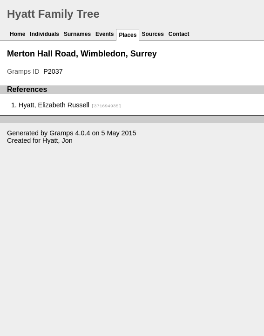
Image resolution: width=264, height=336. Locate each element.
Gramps (61, 133)
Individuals (44, 34)
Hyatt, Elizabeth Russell (70, 105)
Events (104, 34)
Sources (152, 34)
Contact (179, 34)
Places (127, 35)
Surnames (77, 34)
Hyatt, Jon (57, 140)
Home (17, 34)
